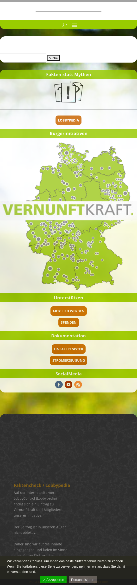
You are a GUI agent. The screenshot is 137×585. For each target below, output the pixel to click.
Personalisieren (82, 580)
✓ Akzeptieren (53, 580)
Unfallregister (68, 349)
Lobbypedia (68, 120)
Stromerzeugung (68, 360)
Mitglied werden (68, 311)
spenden (68, 322)
